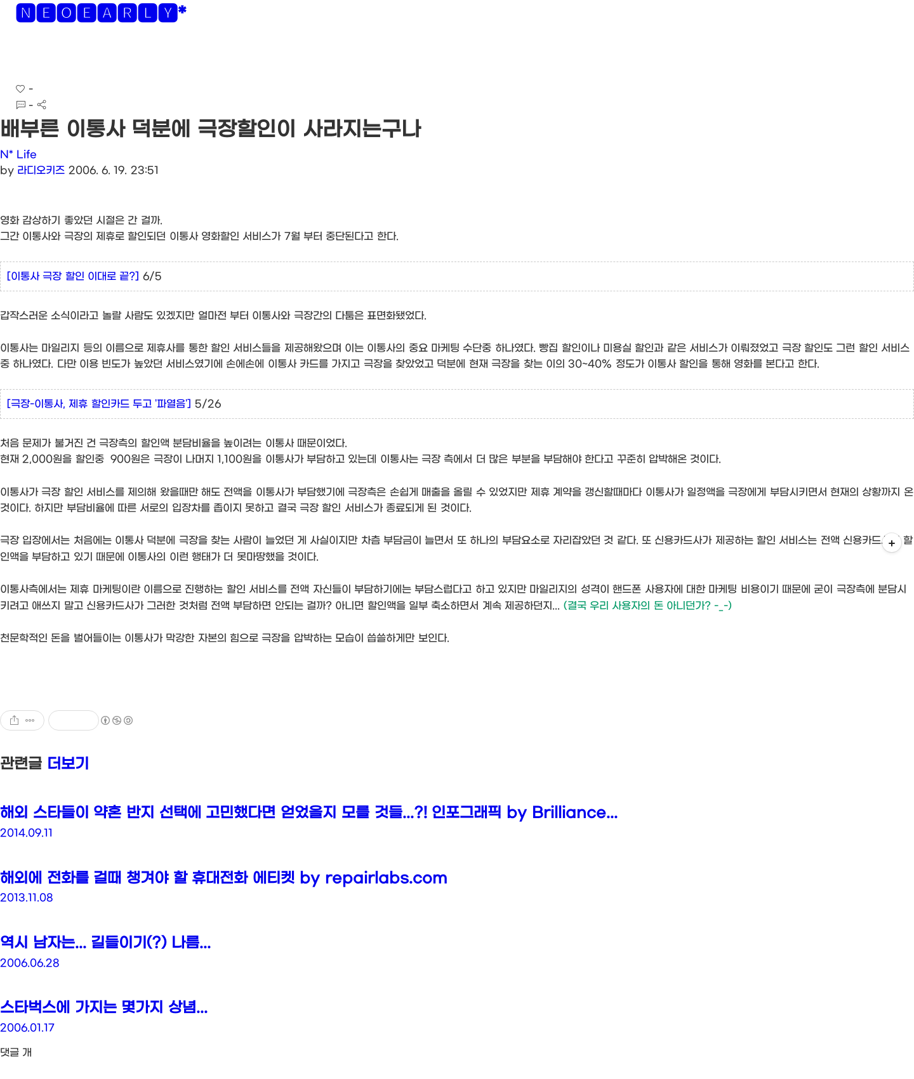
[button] (20, 57)
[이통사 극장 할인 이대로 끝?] (73, 276)
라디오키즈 (41, 170)
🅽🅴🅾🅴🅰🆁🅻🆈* (100, 16)
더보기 (68, 764)
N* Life (18, 155)
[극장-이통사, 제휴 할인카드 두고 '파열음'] (99, 404)
